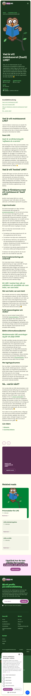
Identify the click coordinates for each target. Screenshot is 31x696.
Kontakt (4, 641)
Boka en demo (15, 569)
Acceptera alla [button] (8, 689)
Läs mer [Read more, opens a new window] (8, 672)
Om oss (19, 619)
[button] (12, 692)
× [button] (21, 654)
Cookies (21, 649)
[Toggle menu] (28, 3)
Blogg (19, 624)
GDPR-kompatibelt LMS (6, 629)
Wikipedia (6, 427)
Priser (3, 619)
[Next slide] (8, 443)
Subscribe (24, 601)
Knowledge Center (12, 12)
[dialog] (12, 674)
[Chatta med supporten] (27, 693)
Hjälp (3, 643)
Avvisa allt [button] (17, 689)
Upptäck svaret (10, 470)
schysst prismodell (17, 397)
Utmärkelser (5, 626)
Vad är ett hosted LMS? (8, 104)
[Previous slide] (4, 443)
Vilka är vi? (20, 621)
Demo (3, 639)
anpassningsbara (14, 317)
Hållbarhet (20, 628)
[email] (15, 601)
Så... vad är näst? (6, 111)
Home (4, 12)
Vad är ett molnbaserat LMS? (10, 102)
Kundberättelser (6, 624)
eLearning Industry (9, 429)
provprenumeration (8, 212)
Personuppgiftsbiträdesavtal (9, 649)
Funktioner (5, 621)
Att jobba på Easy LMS (23, 626)
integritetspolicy (19, 357)
